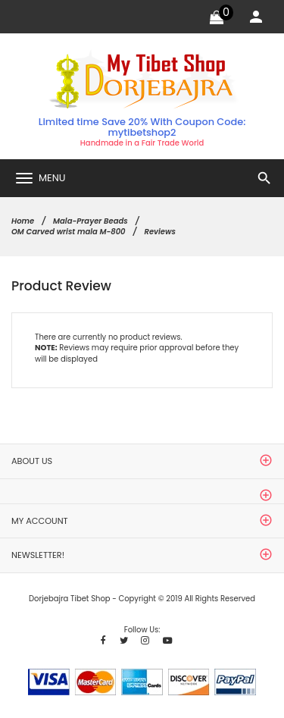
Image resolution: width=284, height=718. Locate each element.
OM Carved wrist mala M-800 (68, 231)
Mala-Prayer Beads (90, 221)
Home (22, 221)
